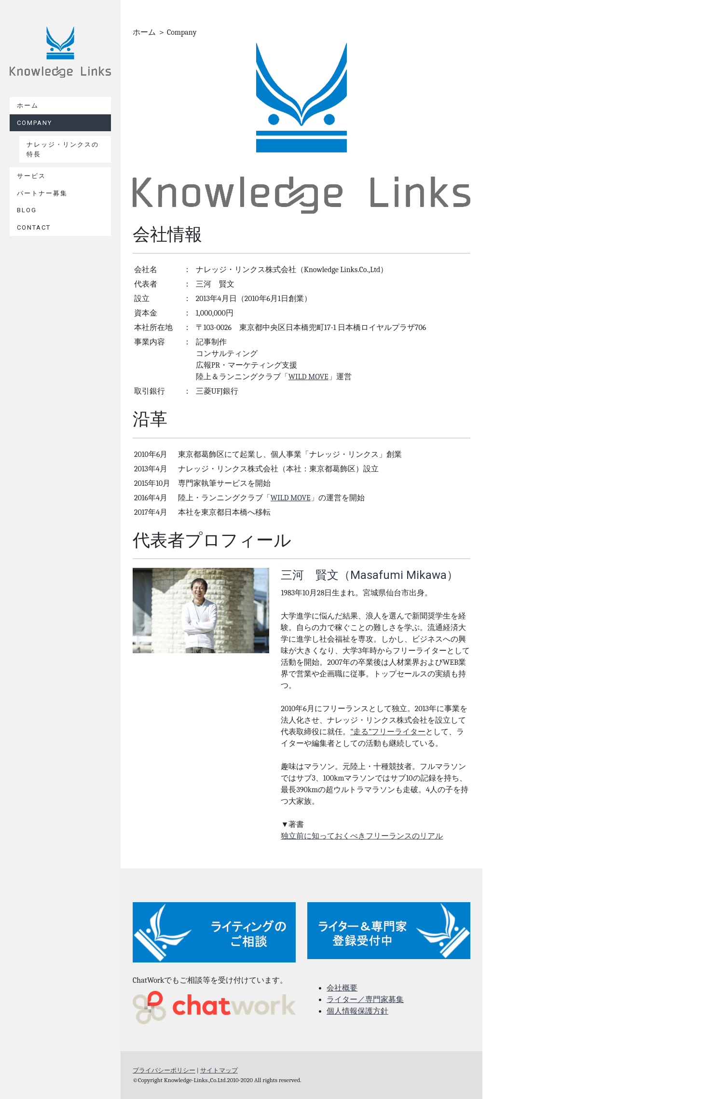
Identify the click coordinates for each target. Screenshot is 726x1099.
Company (34, 122)
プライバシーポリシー (164, 1070)
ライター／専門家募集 (365, 999)
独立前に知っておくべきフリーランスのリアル (362, 836)
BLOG (27, 210)
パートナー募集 (42, 193)
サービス (31, 175)
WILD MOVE (308, 376)
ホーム (28, 105)
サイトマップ (219, 1070)
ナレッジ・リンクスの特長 (63, 149)
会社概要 (342, 988)
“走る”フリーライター (387, 732)
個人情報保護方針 (357, 1011)
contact (34, 227)
